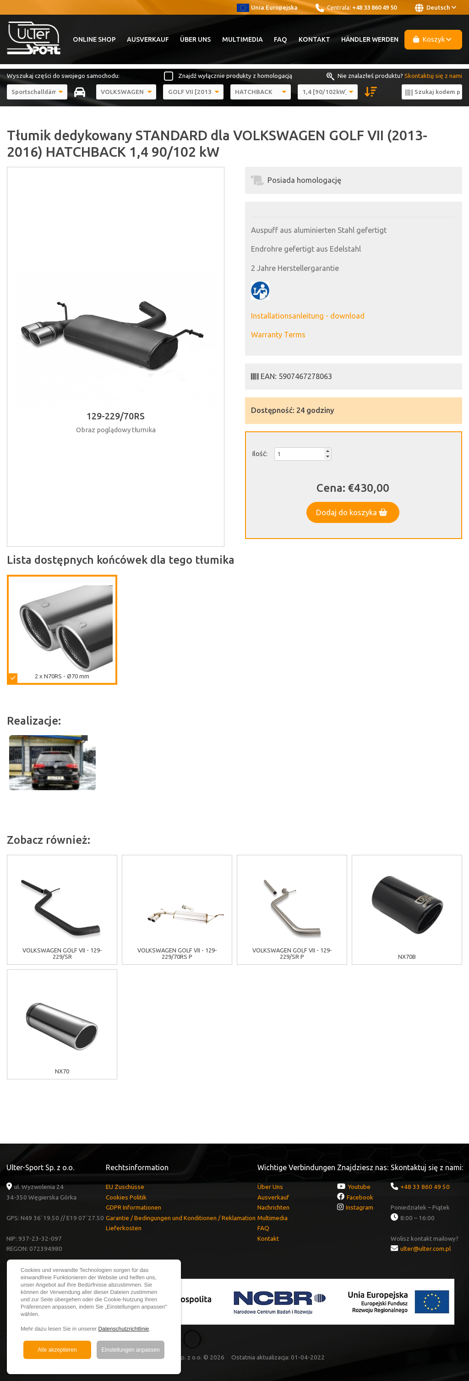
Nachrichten (273, 1207)
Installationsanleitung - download (308, 316)
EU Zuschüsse (125, 1186)
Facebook (360, 1197)
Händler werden (369, 39)
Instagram (359, 1207)
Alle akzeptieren (57, 1350)
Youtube (359, 1186)
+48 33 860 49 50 (374, 7)
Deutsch (435, 8)
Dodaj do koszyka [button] (351, 512)
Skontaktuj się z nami (433, 75)
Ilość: (259, 453)
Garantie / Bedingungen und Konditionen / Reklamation (181, 1217)
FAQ (280, 39)
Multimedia (242, 39)
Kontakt (314, 39)
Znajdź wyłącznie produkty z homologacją (235, 75)
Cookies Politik (126, 1197)
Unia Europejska (267, 7)
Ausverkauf (148, 39)
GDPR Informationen (133, 1207)
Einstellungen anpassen (130, 1350)
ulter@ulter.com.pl (425, 1248)
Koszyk (432, 39)
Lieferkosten (124, 1228)
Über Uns (195, 39)
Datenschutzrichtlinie (123, 1329)
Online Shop (94, 39)
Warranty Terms (278, 334)
